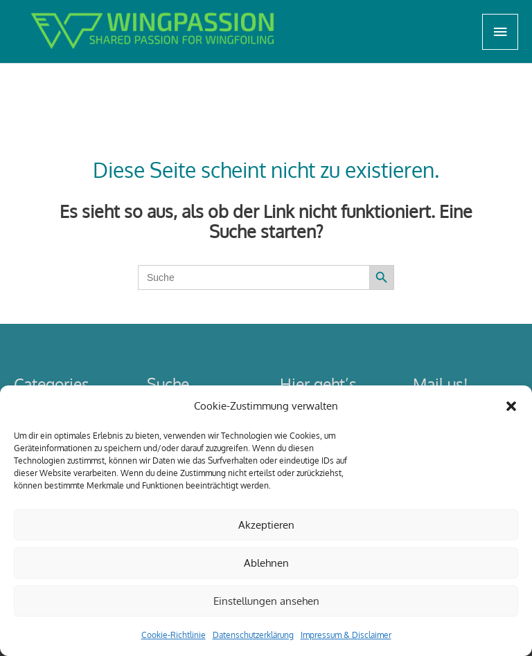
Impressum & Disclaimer (346, 635)
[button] (511, 406)
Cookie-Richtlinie (173, 635)
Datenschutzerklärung (253, 635)
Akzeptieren (266, 524)
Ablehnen (266, 563)
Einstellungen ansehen (266, 601)
